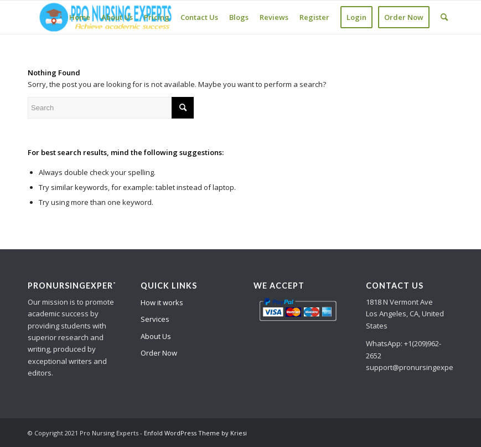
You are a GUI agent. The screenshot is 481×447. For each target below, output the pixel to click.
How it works (162, 302)
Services (155, 319)
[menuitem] (80, 17)
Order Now (159, 353)
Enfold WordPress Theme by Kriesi (195, 433)
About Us (156, 336)
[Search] (444, 17)
